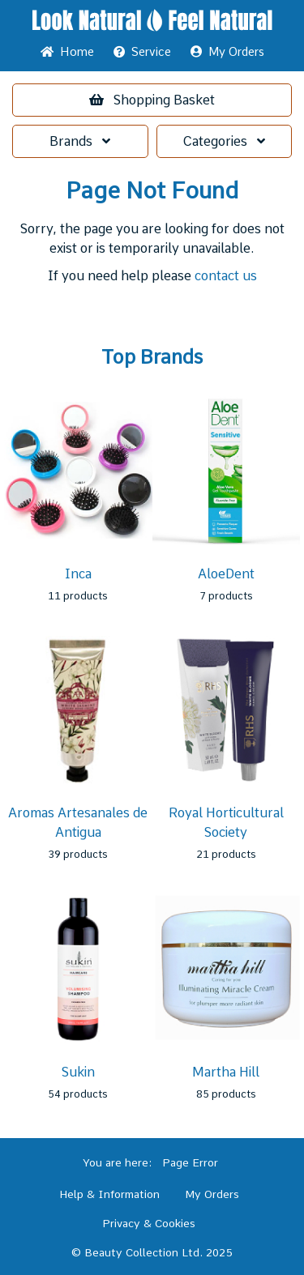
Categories (223, 141)
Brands (79, 141)
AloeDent (226, 574)
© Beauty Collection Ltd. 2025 (152, 1252)
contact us (226, 276)
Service (142, 52)
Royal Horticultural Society (226, 822)
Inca (78, 574)
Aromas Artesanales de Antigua (78, 822)
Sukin (78, 1072)
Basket (152, 100)
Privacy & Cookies (148, 1223)
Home (67, 52)
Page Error (190, 1162)
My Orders (227, 52)
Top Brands (152, 357)
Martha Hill (225, 1072)
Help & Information (109, 1194)
